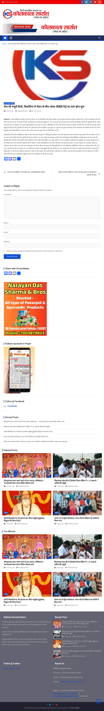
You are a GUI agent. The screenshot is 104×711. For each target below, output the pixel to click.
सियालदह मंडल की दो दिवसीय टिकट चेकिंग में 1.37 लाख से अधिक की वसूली (26, 427)
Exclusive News (9, 103)
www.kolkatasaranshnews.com (71, 682)
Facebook (12, 406)
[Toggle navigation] (11, 37)
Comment (8, 195)
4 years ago (9, 111)
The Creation (75, 708)
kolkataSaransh (21, 111)
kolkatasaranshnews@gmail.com (65, 696)
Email (6, 232)
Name (6, 223)
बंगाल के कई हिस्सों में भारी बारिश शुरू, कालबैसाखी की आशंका (26, 172)
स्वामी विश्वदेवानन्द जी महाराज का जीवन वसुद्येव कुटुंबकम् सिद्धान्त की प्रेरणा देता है (28, 432)
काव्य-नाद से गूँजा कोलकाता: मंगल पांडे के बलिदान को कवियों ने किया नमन (26, 437)
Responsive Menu (99, 2)
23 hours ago (9, 486)
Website (6, 242)
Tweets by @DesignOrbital (11, 668)
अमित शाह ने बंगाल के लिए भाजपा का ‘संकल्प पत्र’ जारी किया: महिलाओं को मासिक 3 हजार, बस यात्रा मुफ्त (35, 442)
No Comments (36, 111)
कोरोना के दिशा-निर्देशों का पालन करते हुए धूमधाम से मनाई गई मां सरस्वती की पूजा (77, 173)
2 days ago (59, 486)
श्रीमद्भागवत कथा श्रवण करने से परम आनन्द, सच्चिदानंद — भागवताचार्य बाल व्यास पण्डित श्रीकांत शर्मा (34, 422)
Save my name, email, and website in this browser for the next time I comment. (34, 251)
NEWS (6, 475)
